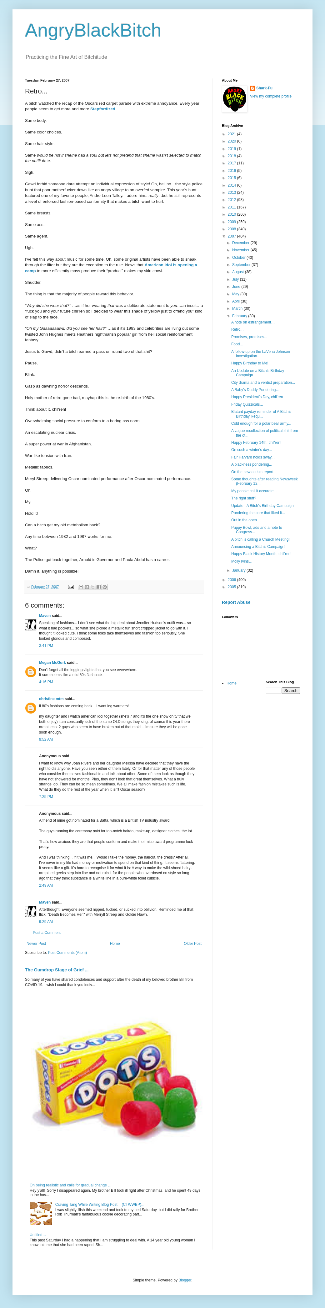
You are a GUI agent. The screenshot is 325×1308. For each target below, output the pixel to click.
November (241, 250)
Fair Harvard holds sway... (253, 457)
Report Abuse (236, 602)
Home (115, 943)
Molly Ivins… (241, 561)
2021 (232, 134)
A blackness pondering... (251, 464)
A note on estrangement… (253, 322)
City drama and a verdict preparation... (263, 382)
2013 (232, 192)
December (241, 243)
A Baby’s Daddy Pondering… (255, 390)
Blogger (184, 1280)
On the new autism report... (254, 472)
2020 (232, 141)
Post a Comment (47, 932)
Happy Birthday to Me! (249, 363)
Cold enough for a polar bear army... (261, 423)
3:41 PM (46, 646)
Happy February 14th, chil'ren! (256, 442)
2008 (232, 229)
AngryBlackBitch (93, 30)
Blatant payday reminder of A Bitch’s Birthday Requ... (261, 413)
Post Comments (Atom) (67, 952)
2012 (232, 200)
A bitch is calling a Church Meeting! (260, 539)
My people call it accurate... (254, 491)
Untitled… (38, 1235)
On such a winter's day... (251, 450)
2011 (232, 207)
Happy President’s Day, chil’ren (257, 397)
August (238, 272)
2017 (232, 163)
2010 (232, 214)
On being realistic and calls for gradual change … (71, 1185)
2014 (232, 185)
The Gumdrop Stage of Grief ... (56, 969)
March (238, 308)
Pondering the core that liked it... (258, 513)
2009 (232, 222)
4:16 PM (46, 682)
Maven (45, 616)
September (242, 265)
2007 (232, 236)
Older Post (193, 943)
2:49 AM (46, 885)
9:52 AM (46, 739)
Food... (237, 344)
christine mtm (51, 699)
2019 (232, 149)
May (236, 294)
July (236, 279)
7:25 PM (46, 796)
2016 (232, 170)
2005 (232, 587)
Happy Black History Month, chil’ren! (261, 554)
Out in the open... (245, 520)
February (240, 316)
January (239, 570)
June (236, 286)
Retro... (237, 329)
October (239, 257)
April (236, 301)
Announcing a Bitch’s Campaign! (258, 546)
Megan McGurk (52, 662)
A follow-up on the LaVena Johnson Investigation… (260, 353)
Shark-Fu (264, 88)
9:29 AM (46, 922)
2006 (232, 580)
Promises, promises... (249, 337)
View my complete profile (271, 96)
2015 (232, 178)
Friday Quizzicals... (247, 404)
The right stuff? (243, 498)
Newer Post (36, 943)
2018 (232, 156)
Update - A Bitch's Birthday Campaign (262, 506)
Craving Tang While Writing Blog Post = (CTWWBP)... (99, 1204)
